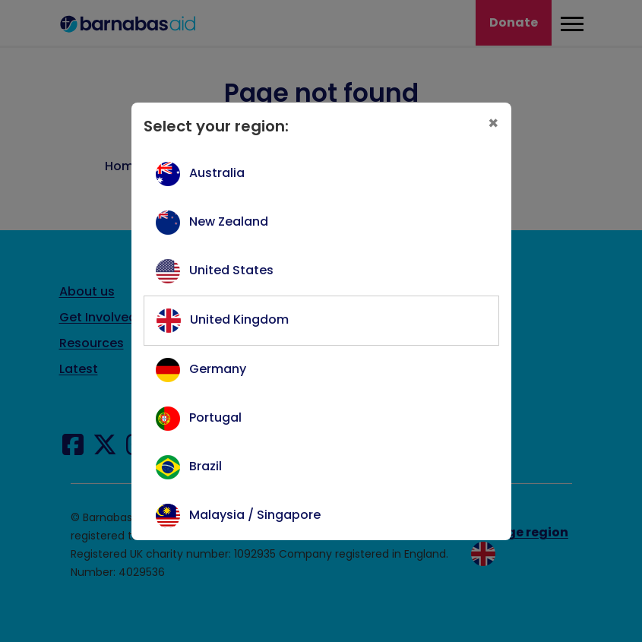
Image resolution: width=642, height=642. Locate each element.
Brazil (205, 466)
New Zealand (228, 221)
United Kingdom (239, 319)
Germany (217, 369)
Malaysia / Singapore (255, 514)
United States (231, 270)
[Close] (493, 123)
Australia (217, 173)
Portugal (215, 417)
